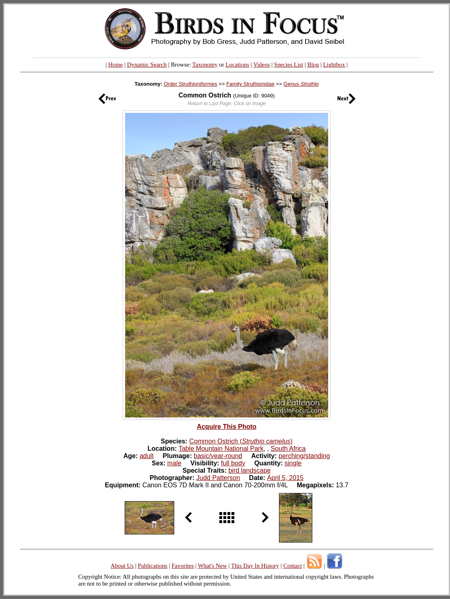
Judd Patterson (218, 477)
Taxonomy (205, 64)
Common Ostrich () (240, 441)
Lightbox (334, 64)
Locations (237, 64)
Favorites (182, 565)
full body (233, 463)
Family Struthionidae (250, 84)
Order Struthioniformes (190, 84)
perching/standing (304, 455)
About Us (122, 565)
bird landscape (249, 470)
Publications (152, 565)
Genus (301, 84)
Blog (313, 64)
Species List (288, 64)
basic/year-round (218, 455)
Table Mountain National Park (221, 448)
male (174, 463)
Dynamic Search (147, 64)
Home (115, 64)
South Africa (287, 448)
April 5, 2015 (285, 477)
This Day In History (255, 565)
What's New (212, 565)
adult (147, 455)
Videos (261, 64)
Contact (292, 565)
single (293, 463)
